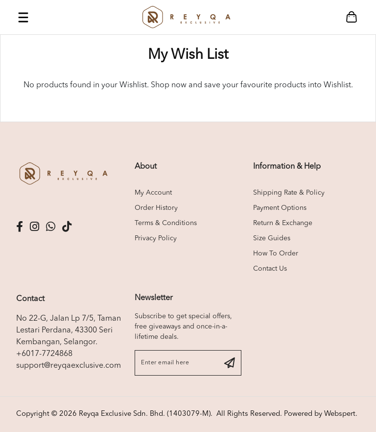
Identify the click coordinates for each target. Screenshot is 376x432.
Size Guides (271, 238)
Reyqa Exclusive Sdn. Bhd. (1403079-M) (145, 414)
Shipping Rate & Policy (289, 192)
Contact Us (270, 268)
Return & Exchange (282, 223)
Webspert (339, 414)
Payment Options (279, 207)
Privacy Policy (156, 238)
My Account (153, 192)
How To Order (275, 253)
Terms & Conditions (166, 223)
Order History (156, 207)
